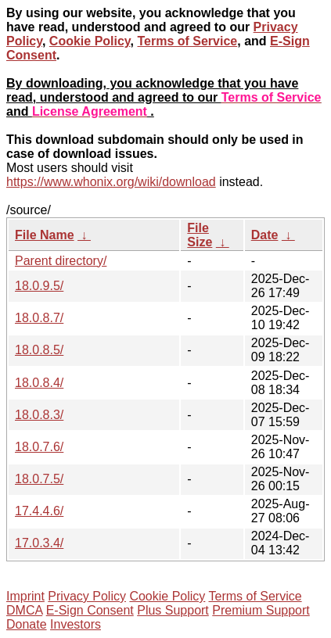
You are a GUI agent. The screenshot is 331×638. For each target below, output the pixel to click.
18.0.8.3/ (39, 414)
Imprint (25, 596)
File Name (44, 235)
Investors (75, 624)
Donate (26, 624)
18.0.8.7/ (39, 317)
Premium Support (261, 610)
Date (265, 235)
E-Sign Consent (90, 610)
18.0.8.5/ (39, 350)
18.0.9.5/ (39, 285)
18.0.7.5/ (39, 479)
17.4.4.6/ (39, 511)
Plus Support (173, 610)
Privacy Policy (87, 596)
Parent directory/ (60, 260)
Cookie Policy (90, 41)
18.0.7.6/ (39, 446)
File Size (199, 235)
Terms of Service (187, 41)
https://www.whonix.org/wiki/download (111, 181)
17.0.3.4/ (39, 543)
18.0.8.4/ (39, 382)
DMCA (24, 610)
